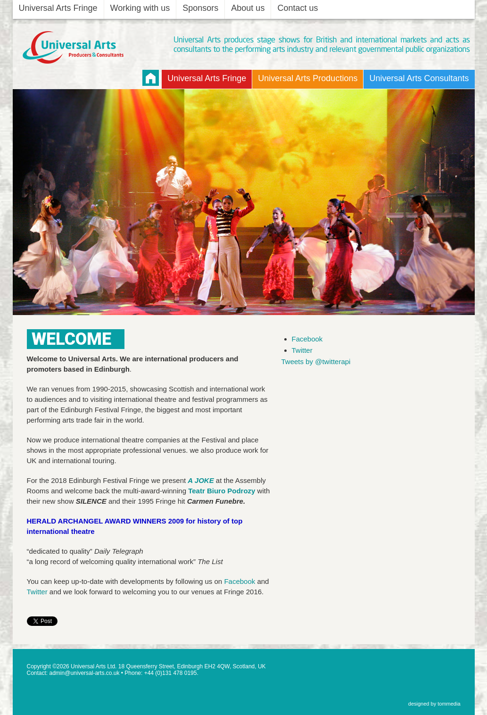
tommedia (448, 704)
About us (247, 8)
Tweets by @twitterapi (316, 362)
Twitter (37, 592)
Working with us (140, 8)
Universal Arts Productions (307, 78)
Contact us (297, 8)
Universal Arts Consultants (419, 78)
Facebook (239, 581)
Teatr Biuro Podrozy (221, 491)
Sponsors (200, 8)
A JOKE (201, 480)
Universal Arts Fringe (58, 8)
